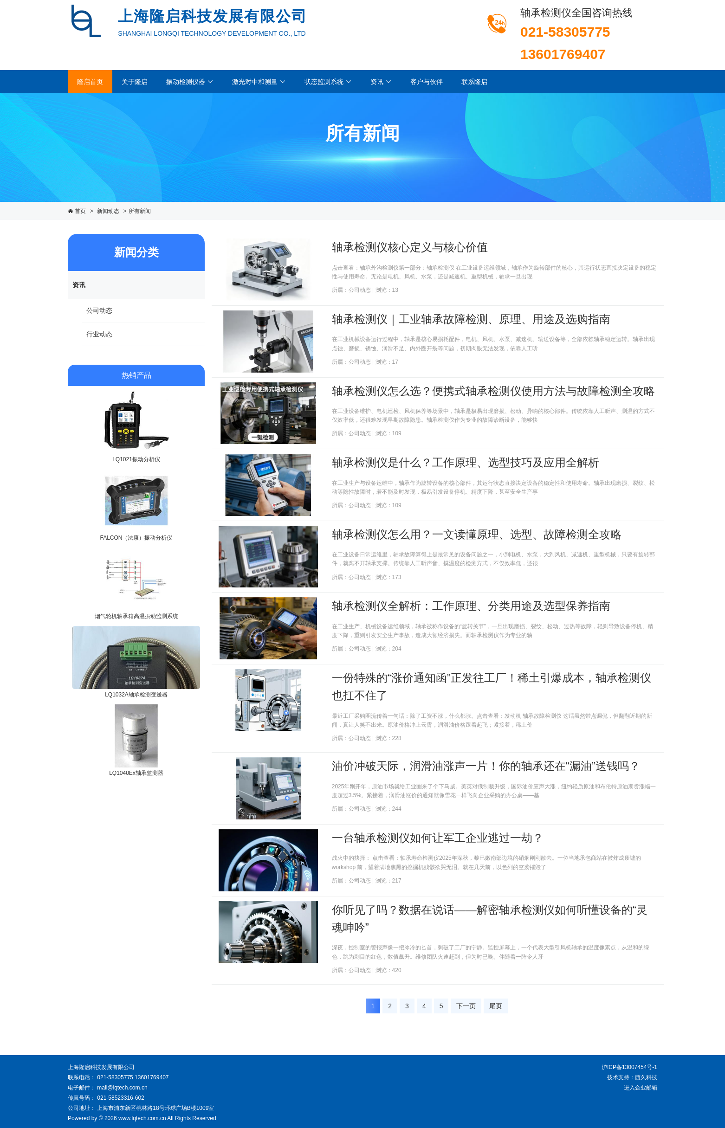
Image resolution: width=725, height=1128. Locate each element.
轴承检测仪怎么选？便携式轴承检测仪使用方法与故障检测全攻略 (493, 391)
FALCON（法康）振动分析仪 (136, 538)
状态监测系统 (328, 81)
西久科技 (646, 1077)
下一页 (466, 1006)
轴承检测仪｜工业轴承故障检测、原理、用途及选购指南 (471, 319)
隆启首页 (90, 81)
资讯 (381, 81)
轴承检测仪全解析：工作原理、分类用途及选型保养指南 (471, 605)
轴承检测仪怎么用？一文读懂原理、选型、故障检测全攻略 (476, 534)
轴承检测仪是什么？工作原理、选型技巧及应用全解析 (465, 462)
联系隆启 (474, 81)
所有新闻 (140, 211)
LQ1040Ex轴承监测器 (136, 773)
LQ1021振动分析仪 (136, 459)
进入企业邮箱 (640, 1087)
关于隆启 (135, 81)
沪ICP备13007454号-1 (629, 1067)
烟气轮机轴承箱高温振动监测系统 (136, 616)
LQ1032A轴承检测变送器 (136, 694)
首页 (80, 211)
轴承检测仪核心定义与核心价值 (410, 247)
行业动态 (99, 334)
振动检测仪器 (190, 81)
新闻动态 (108, 211)
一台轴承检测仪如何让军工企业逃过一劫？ (438, 837)
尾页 (495, 1006)
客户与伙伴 (426, 81)
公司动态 (99, 310)
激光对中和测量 (259, 81)
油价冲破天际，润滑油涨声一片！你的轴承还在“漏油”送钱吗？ (486, 766)
